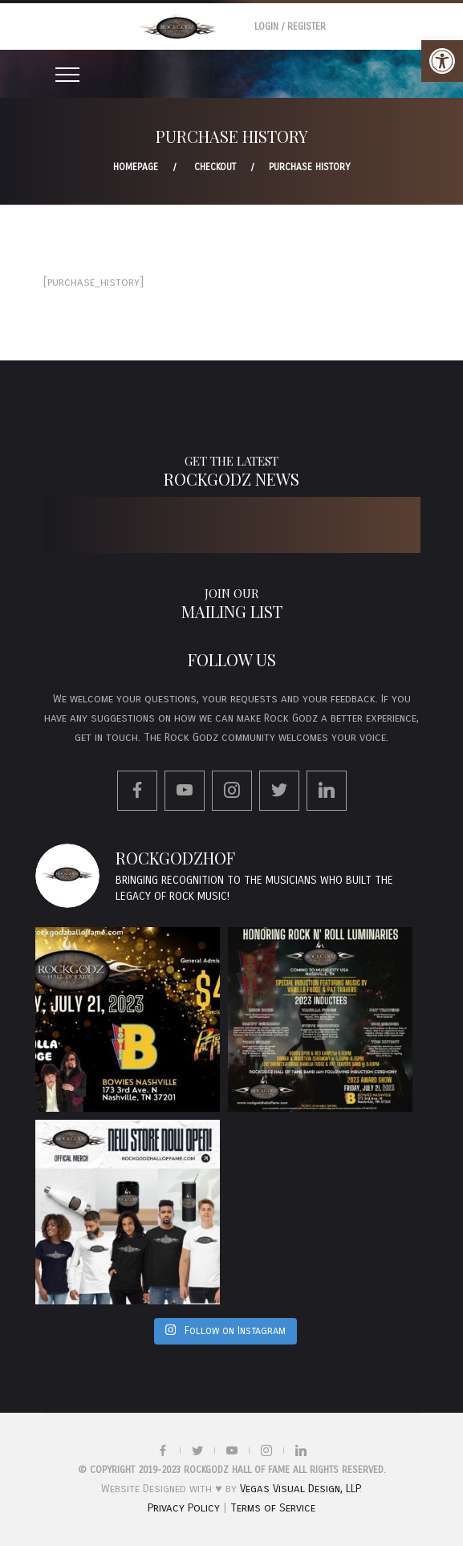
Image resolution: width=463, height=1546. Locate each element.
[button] (442, 61)
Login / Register (290, 26)
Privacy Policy (184, 1508)
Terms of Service (272, 1508)
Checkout (215, 167)
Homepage (135, 167)
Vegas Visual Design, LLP (299, 1488)
